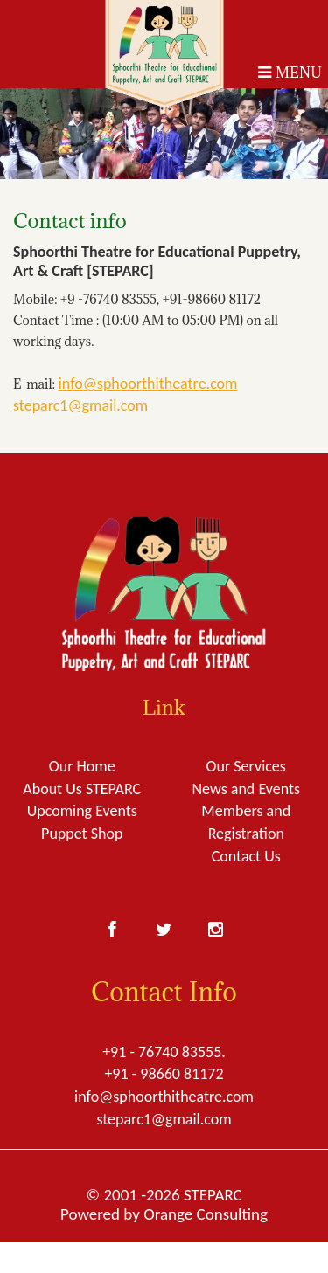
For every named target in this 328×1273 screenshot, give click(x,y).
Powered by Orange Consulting (164, 1214)
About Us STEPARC (82, 789)
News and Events (246, 789)
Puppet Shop (81, 833)
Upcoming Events (82, 810)
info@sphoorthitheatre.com (148, 383)
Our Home (82, 766)
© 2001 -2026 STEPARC (163, 1195)
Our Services (246, 766)
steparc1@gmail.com (80, 405)
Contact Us (246, 856)
